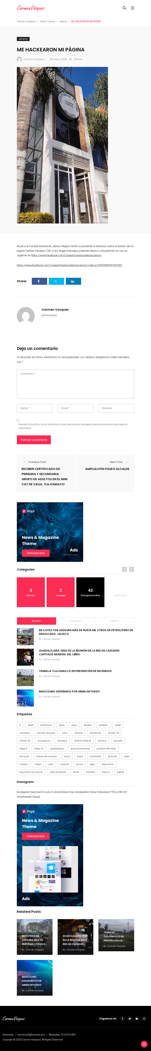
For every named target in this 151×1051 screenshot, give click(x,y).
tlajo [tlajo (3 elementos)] (92, 764)
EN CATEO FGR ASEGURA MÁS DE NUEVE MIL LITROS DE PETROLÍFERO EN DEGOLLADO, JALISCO (86, 632)
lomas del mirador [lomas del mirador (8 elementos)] (46, 756)
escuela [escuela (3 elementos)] (118, 740)
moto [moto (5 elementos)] (80, 756)
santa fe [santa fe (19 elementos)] (64, 764)
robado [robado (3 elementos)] (23, 764)
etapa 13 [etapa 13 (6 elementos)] (39, 748)
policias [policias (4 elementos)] (112, 756)
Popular (75, 621)
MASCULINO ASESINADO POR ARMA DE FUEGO (69, 691)
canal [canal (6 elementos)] (118, 725)
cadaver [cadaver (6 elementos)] (103, 725)
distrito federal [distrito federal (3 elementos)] (82, 740)
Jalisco (23, 39)
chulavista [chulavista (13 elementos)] (95, 733)
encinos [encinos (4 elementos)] (102, 740)
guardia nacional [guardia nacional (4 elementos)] (80, 748)
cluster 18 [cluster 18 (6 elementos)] (113, 733)
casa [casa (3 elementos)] (65, 733)
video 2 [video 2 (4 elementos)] (106, 772)
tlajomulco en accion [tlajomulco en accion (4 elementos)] (31, 772)
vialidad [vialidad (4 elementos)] (90, 772)
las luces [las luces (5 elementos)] (24, 756)
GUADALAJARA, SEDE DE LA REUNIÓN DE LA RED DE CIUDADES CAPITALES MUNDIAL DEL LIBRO (79, 652)
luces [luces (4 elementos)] (67, 756)
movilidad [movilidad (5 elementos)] (95, 756)
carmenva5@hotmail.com (31, 1034)
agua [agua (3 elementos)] (61, 725)
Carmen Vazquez (55, 309)
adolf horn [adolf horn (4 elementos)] (46, 725)
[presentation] (124, 569)
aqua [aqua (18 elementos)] (74, 725)
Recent (36, 621)
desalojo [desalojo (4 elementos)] (62, 740)
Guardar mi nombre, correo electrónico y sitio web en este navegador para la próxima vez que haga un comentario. (73, 426)
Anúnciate (8, 1034)
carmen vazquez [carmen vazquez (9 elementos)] (46, 733)
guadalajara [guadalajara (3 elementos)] (57, 748)
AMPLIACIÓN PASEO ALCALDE (107, 469)
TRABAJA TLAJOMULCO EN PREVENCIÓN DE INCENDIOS (75, 671)
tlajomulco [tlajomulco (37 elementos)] (108, 764)
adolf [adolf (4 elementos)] (30, 725)
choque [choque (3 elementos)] (78, 733)
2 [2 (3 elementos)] (20, 725)
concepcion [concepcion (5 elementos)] (44, 740)
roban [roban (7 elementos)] (38, 764)
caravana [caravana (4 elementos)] (24, 733)
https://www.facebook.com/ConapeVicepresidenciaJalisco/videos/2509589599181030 (69, 265)
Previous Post (34, 462)
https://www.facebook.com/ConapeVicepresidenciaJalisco (66, 255)
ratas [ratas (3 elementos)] (127, 756)
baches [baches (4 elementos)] (88, 725)
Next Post (119, 462)
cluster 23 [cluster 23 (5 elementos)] (24, 740)
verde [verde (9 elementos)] (76, 772)
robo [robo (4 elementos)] (50, 764)
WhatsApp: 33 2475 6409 (62, 1034)
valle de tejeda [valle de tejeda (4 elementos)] (58, 772)
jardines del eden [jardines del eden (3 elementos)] (106, 748)
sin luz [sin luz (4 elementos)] (79, 764)
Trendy (114, 621)
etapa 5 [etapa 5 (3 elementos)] (23, 748)
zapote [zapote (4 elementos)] (120, 772)
